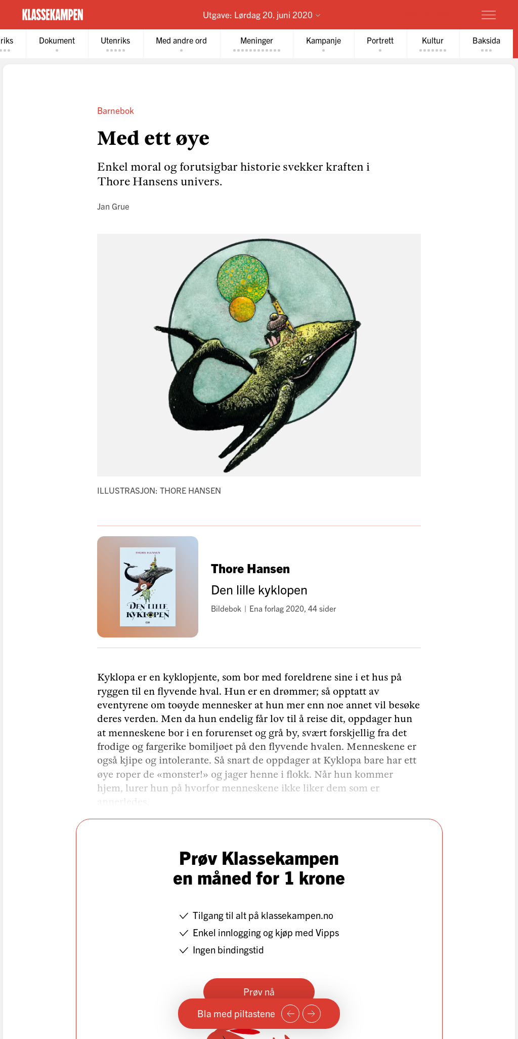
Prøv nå (259, 991)
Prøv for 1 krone (429, 14)
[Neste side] (312, 1014)
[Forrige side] (290, 1014)
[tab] (59, 43)
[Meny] (489, 14)
